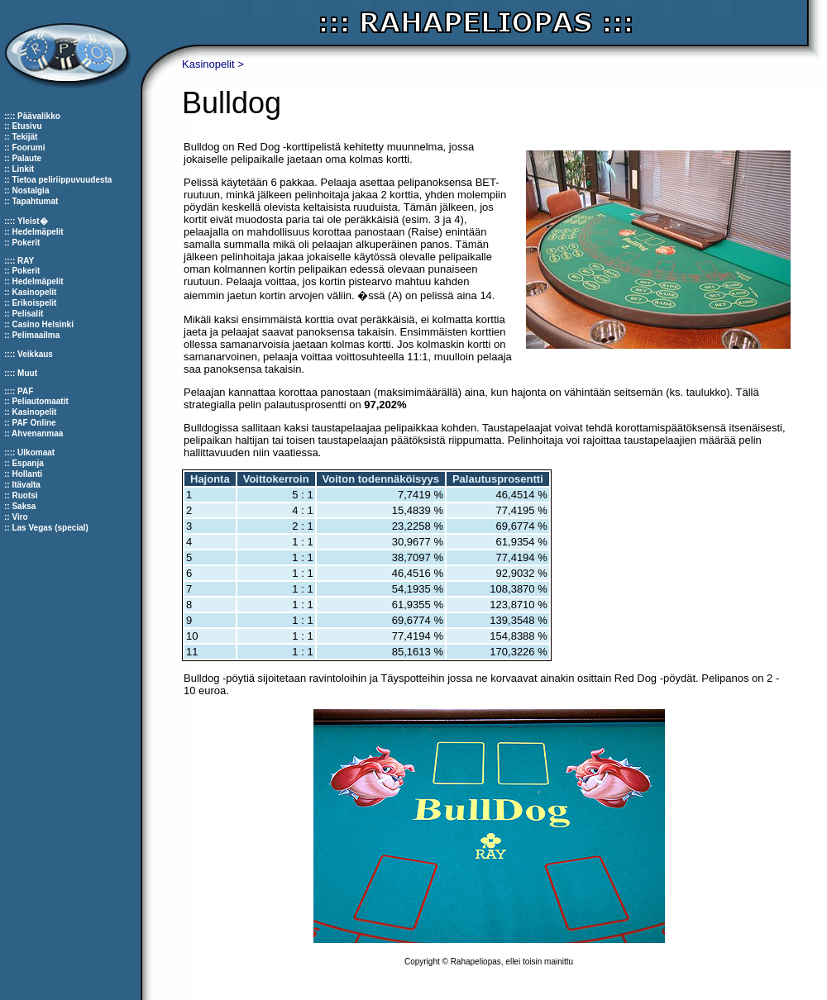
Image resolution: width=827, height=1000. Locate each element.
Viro (19, 516)
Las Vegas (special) (50, 527)
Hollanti (27, 474)
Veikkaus (35, 354)
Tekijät (24, 136)
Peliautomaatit (40, 401)
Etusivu (26, 126)
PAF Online (33, 422)
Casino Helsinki (42, 324)
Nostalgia (30, 190)
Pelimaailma (36, 335)
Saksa (24, 506)
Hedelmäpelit (37, 231)
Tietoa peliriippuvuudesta (62, 179)
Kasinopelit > (213, 64)
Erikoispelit (34, 302)
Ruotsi (24, 495)
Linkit (23, 169)
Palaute (26, 158)
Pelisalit (27, 313)
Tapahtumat (35, 201)
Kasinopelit (34, 292)
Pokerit (26, 242)
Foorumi (28, 147)
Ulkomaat (36, 452)
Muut (27, 373)
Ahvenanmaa (37, 433)
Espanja (27, 463)
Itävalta (26, 484)
